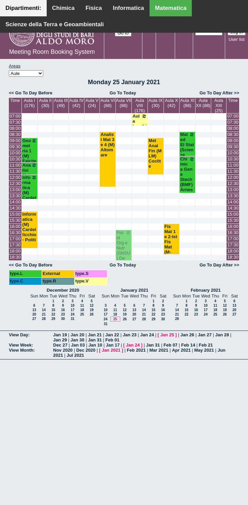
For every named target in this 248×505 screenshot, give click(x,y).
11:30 (15, 171)
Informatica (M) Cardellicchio (29, 190)
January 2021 (134, 290)
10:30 (15, 159)
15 (53, 310)
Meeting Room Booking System (52, 51)
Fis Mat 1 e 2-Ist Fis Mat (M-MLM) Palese (172, 244)
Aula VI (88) (107, 103)
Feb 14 (188, 345)
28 (44, 319)
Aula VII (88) (123, 103)
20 (34, 314)
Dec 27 (60, 345)
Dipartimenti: (23, 8)
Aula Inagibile (140, 123)
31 (72, 319)
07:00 (15, 116)
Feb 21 (206, 345)
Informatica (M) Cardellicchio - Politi (29, 227)
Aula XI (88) (187, 103)
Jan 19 (60, 334)
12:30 (15, 183)
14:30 (15, 208)
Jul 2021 (75, 355)
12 (91, 305)
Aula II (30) (45, 103)
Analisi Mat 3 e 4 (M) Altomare (107, 144)
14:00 (15, 201)
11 (82, 305)
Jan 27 (205, 334)
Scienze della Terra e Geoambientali (54, 24)
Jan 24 (147, 334)
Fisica (94, 8)
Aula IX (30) (156, 103)
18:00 (15, 251)
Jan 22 (112, 334)
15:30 (15, 220)
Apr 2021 (181, 350)
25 (82, 314)
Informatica (128, 8)
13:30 (15, 195)
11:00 (15, 165)
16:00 (15, 226)
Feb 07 (170, 345)
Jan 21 (95, 334)
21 (44, 314)
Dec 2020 (85, 350)
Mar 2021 (158, 350)
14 (44, 310)
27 (34, 319)
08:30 (15, 134)
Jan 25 (167, 334)
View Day (18, 334)
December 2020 (63, 290)
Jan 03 (78, 345)
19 (91, 310)
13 (34, 310)
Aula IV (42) (76, 103)
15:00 (15, 214)
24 (72, 314)
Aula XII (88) (203, 103)
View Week (20, 345)
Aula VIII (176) (140, 105)
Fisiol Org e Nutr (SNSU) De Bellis (124, 248)
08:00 (15, 128)
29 (53, 319)
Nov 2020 (63, 350)
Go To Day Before (33, 92)
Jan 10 (95, 345)
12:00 (15, 177)
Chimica (63, 8)
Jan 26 (187, 334)
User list (237, 39)
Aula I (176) (29, 103)
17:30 (15, 244)
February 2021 (206, 290)
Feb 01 (112, 339)
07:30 (15, 122)
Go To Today (123, 92)
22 (53, 314)
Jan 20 (77, 334)
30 (63, 319)
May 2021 (204, 350)
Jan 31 (95, 339)
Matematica (171, 8)
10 (72, 305)
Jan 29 (60, 339)
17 (72, 310)
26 (91, 314)
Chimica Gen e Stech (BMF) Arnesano (187, 176)
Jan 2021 (111, 350)
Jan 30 (77, 339)
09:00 (15, 140)
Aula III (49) (60, 103)
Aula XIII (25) (218, 105)
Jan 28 (222, 334)
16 (63, 310)
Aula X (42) (171, 103)
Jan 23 (129, 334)
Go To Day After (216, 92)
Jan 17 (113, 345)
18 (82, 310)
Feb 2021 (136, 350)
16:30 (15, 232)
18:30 (15, 257)
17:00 (15, 238)
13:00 (15, 189)
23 (63, 314)
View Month (21, 350)
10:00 (15, 152)
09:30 (15, 146)
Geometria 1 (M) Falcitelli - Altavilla (29, 158)
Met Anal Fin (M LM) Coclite (155, 153)
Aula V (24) (92, 103)
